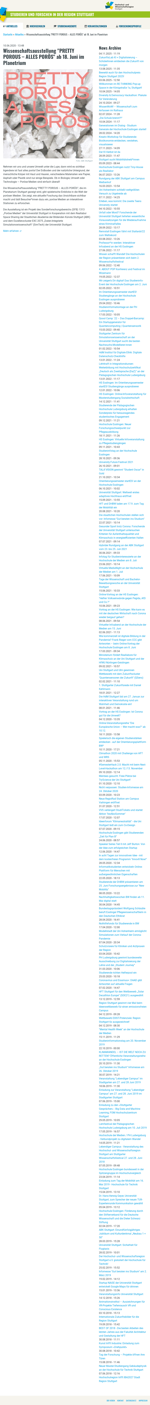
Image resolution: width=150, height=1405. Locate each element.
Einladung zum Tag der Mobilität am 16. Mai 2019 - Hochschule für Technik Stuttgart (121, 1184)
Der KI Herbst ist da (109, 151)
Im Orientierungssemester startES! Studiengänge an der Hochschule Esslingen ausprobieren (118, 295)
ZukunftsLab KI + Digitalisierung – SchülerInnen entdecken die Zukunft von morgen (121, 61)
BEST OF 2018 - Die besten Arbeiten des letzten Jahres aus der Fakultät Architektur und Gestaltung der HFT (122, 1332)
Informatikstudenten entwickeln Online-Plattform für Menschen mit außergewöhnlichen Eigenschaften (120, 870)
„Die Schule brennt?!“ (110, 117)
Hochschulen (37, 26)
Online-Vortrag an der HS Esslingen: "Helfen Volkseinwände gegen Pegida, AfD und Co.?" (122, 598)
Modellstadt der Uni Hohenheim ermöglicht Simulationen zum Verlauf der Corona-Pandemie (123, 935)
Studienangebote (67, 26)
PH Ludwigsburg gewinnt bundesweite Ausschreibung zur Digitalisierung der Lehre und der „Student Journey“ (120, 961)
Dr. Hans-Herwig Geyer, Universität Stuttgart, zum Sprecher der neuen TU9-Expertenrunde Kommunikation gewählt (121, 1199)
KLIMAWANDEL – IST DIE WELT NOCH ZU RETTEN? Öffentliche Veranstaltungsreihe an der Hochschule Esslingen (122, 1056)
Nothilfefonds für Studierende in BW (119, 923)
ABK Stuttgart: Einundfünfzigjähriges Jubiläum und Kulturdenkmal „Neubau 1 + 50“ (122, 1233)
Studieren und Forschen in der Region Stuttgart (52, 14)
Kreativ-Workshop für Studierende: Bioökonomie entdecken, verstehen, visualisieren (118, 140)
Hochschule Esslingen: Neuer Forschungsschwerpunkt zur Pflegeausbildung (115, 428)
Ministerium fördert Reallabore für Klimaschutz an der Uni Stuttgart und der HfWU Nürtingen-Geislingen (121, 658)
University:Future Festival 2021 (116, 462)
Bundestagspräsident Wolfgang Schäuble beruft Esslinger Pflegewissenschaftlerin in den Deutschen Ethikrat (122, 912)
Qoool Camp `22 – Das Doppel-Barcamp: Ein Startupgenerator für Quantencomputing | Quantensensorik (121, 322)
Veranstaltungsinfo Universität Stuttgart (121, 1294)
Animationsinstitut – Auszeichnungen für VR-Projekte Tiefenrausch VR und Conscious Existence (122, 1305)
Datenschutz (131, 1400)
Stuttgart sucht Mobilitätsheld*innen (119, 159)
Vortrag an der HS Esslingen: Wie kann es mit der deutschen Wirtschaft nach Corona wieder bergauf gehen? (122, 613)
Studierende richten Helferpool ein (118, 972)
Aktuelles (11, 26)
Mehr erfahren (11, 230)
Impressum (143, 1400)
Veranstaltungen (97, 26)
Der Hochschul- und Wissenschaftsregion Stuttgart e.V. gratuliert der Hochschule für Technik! (122, 1260)
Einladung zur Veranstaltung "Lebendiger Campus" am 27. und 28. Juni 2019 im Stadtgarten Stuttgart (121, 1093)
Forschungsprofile (130, 26)
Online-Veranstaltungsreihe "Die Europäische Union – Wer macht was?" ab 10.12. (122, 727)
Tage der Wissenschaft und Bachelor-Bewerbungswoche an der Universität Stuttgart (119, 583)
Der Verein (111, 1400)
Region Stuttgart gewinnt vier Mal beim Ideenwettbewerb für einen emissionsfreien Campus (123, 1006)
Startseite (7, 34)
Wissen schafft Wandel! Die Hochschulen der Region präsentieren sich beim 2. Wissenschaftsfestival (122, 258)
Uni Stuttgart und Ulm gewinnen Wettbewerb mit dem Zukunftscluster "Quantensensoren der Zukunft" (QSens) (121, 674)
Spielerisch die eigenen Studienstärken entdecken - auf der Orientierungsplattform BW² (122, 742)
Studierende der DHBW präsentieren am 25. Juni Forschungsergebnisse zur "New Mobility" (121, 885)
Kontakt (120, 1400)
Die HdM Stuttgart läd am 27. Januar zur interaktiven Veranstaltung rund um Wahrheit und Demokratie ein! (121, 700)
